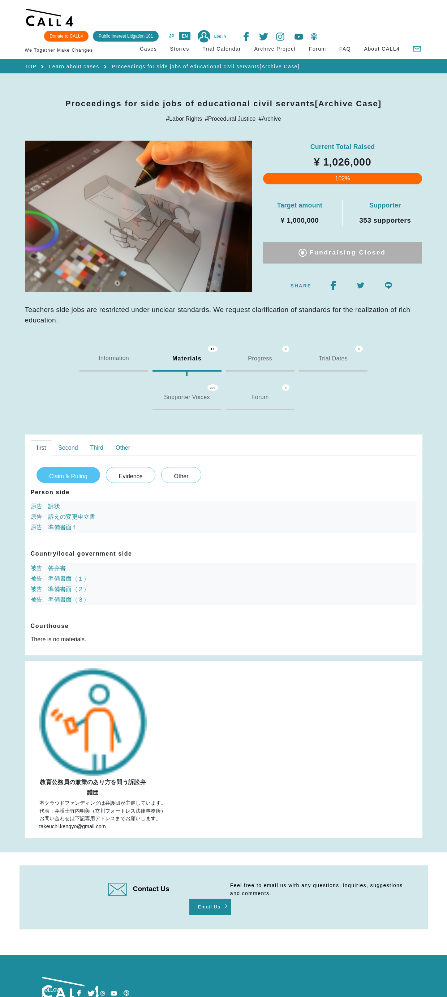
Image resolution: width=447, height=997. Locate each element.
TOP (31, 54)
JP (272, 18)
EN (286, 18)
